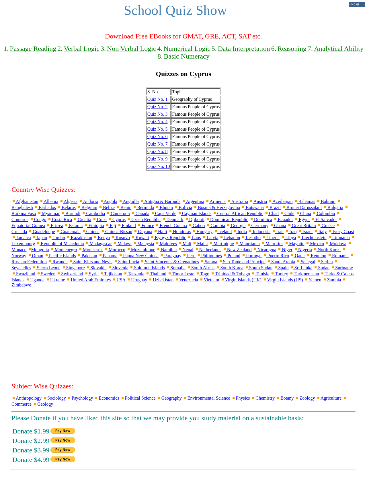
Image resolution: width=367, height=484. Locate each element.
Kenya (101, 237)
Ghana (278, 225)
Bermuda (143, 207)
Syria (91, 273)
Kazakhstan (79, 237)
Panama (108, 255)
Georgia (235, 225)
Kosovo (120, 237)
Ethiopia (94, 225)
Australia (237, 201)
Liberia (271, 237)
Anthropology (26, 398)
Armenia (215, 201)
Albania (48, 201)
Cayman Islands (194, 213)
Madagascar (98, 243)
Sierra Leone (46, 267)
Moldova (335, 243)
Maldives (166, 243)
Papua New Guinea (138, 255)
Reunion (316, 255)
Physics (240, 398)
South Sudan (258, 267)
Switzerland (69, 273)
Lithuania (339, 237)
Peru (188, 255)
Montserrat (90, 249)
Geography (169, 398)
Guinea (90, 231)
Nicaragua (264, 249)
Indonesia (259, 231)
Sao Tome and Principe (242, 261)
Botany (285, 398)
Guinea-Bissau (116, 231)
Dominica (260, 219)
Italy (320, 231)
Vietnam (209, 279)
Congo (38, 219)
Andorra (88, 201)
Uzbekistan (160, 279)
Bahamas (304, 201)
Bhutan (164, 207)
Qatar (297, 255)
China (303, 213)
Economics (106, 398)
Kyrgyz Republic (168, 237)
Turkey (279, 273)
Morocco (114, 249)
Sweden (46, 273)
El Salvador (324, 219)
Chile (287, 213)
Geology (43, 404)
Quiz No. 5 (157, 129)
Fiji (110, 225)
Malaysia (143, 243)
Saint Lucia (126, 261)
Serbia (325, 261)
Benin (123, 207)
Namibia (166, 249)
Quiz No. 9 (157, 158)
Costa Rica (59, 219)
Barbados (45, 207)
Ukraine (55, 279)
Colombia (323, 213)
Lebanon (229, 237)
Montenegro (63, 249)
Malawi (122, 243)
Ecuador (283, 219)
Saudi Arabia (281, 261)
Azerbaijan (280, 201)
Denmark (173, 219)
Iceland (223, 231)
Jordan (56, 237)
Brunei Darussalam (302, 207)
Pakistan (87, 255)
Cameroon (118, 213)
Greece (326, 225)
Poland (231, 255)
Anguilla (128, 201)
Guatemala (68, 231)
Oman (35, 255)
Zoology (305, 398)
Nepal (185, 249)
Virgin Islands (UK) (240, 279)
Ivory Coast (341, 231)
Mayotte (294, 243)
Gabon (196, 225)
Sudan (321, 267)
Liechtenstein (311, 237)
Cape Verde (163, 213)
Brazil (273, 207)
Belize (106, 207)
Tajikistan (111, 273)
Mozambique (140, 249)
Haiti (160, 231)
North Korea (327, 249)
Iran (278, 231)
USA (118, 279)
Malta (200, 243)
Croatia (82, 219)
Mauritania (247, 243)
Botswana (252, 207)
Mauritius (272, 243)
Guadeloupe (41, 231)
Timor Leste (180, 273)
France (145, 225)
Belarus (66, 207)
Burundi (70, 213)
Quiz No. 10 (158, 166)
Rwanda (57, 261)
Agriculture (329, 398)
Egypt (302, 219)
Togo (202, 273)
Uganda (35, 279)
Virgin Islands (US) (283, 279)
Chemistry (263, 398)
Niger (284, 249)
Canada (140, 213)
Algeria (68, 201)
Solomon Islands (147, 267)
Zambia (332, 279)
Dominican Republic (227, 219)
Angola (108, 201)
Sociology (54, 398)
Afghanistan (24, 201)
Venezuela (186, 279)
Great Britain (301, 225)
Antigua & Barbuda (160, 201)
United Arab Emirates (88, 279)
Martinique (221, 243)
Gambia (215, 225)
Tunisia (260, 273)
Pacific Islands (60, 255)
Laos (194, 237)
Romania (338, 255)
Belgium (87, 207)
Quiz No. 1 (157, 99)
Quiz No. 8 (157, 151)
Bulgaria (333, 207)
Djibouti (194, 219)
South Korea (229, 267)
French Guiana (171, 225)
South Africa (200, 267)
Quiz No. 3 (157, 114)
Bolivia (183, 207)
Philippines (209, 255)
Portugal (251, 255)
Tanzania (133, 273)
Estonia (73, 225)
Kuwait (140, 237)
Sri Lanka (301, 267)
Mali (184, 243)
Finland (126, 225)
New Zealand (237, 249)
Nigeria (303, 249)
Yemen (312, 279)
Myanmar (48, 213)
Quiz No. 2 (157, 106)
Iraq (291, 231)
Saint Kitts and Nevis (90, 261)
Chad (271, 213)
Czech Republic (144, 219)
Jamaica (21, 237)
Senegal (305, 261)
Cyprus (117, 219)
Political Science (138, 398)
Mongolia (38, 249)
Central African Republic (237, 213)
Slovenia (118, 267)
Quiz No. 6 (157, 136)
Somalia (176, 267)
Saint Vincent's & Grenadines (169, 261)
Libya (288, 237)
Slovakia (96, 267)
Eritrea (54, 225)
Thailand (155, 273)
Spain (281, 267)
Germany (257, 225)
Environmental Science (206, 398)
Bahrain (325, 201)
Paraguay (170, 255)
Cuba (99, 219)
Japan (39, 237)
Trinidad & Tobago (230, 273)
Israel (305, 231)
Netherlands (208, 249)
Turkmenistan (304, 273)
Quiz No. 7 (157, 144)
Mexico (314, 243)
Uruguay (136, 279)
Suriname (342, 267)
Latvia (210, 237)
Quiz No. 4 (157, 121)
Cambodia (93, 213)
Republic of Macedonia (60, 243)
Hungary (202, 231)
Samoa (208, 261)
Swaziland (23, 273)
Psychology (80, 398)
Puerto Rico (276, 255)
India (240, 231)
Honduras (179, 231)
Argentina (192, 201)
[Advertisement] (183, 337)
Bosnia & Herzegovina (216, 207)
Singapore (73, 267)
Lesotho (251, 237)
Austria (258, 201)
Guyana (142, 231)
